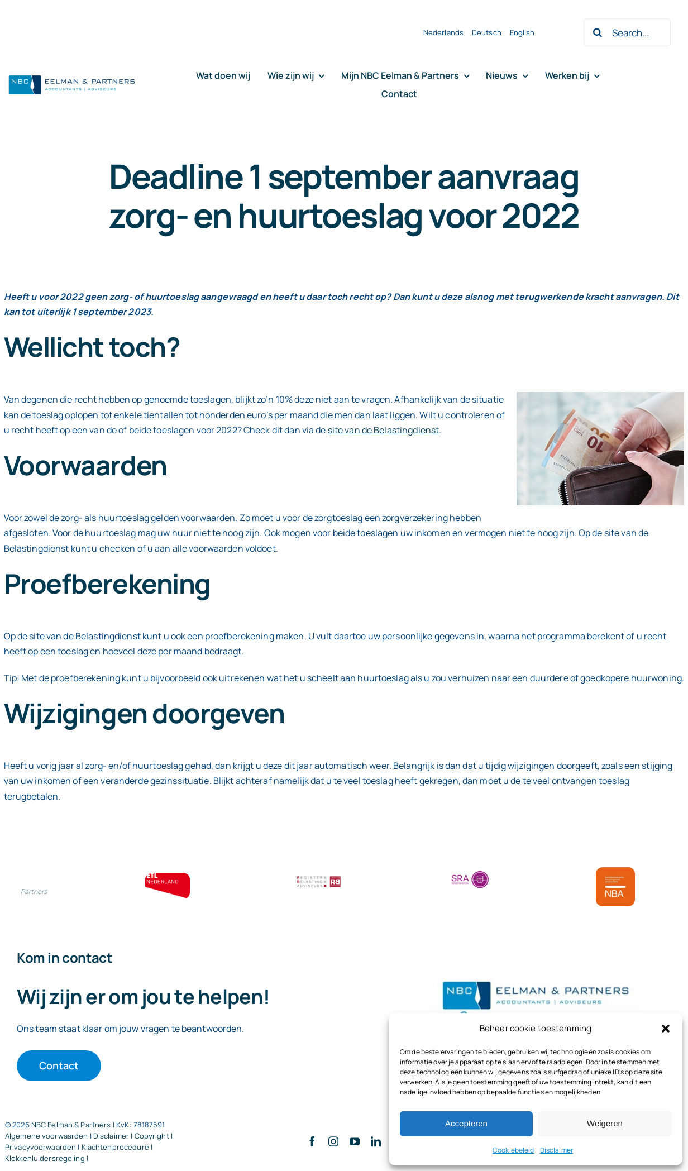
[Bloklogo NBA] (615, 872)
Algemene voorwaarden (46, 1136)
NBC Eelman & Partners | (73, 1125)
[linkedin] (376, 1141)
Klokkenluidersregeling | (46, 1158)
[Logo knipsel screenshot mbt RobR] (72, 76)
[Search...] (627, 32)
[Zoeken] (597, 32)
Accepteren (466, 1123)
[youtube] (355, 1141)
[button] (665, 1028)
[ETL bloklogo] (167, 877)
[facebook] (312, 1141)
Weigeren (605, 1123)
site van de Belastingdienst (383, 430)
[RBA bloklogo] (319, 877)
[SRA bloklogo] (470, 872)
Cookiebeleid (513, 1150)
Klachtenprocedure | (117, 1147)
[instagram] (333, 1141)
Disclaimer (556, 1150)
